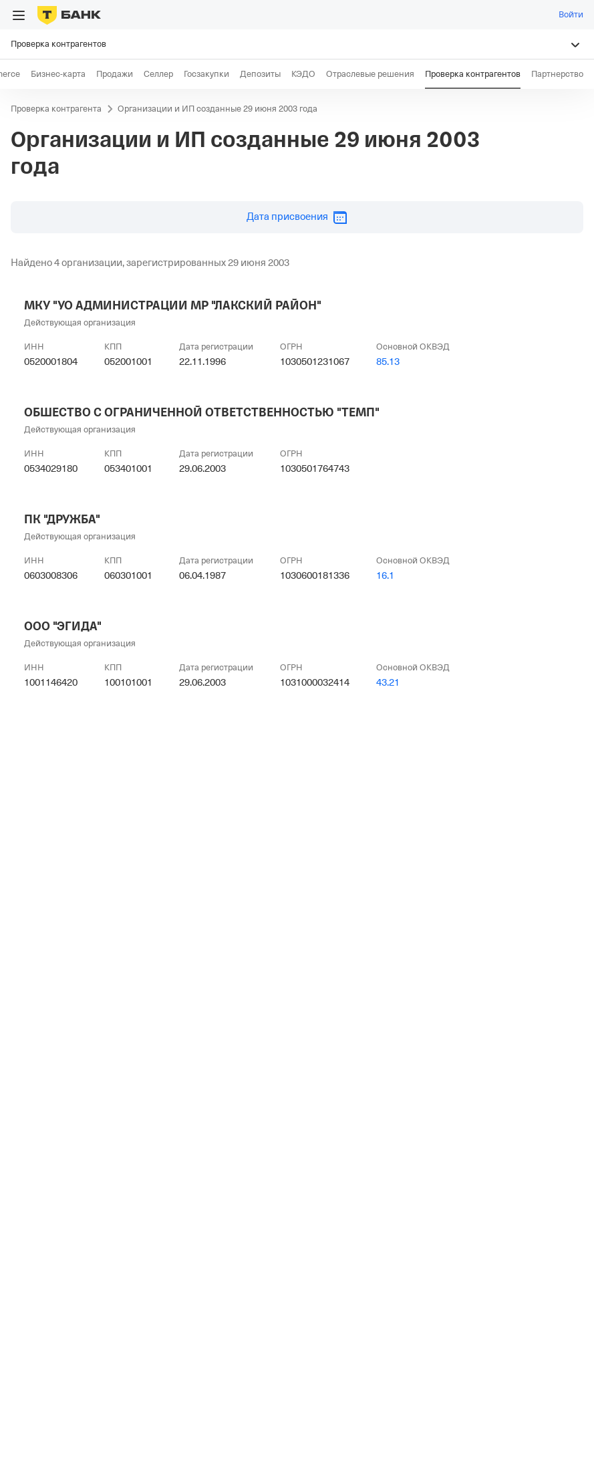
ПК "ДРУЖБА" (62, 519)
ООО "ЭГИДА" (63, 626)
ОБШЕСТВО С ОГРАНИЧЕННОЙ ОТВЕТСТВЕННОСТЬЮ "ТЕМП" (202, 412)
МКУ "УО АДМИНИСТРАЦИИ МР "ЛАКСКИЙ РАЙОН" (172, 305)
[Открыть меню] (19, 15)
